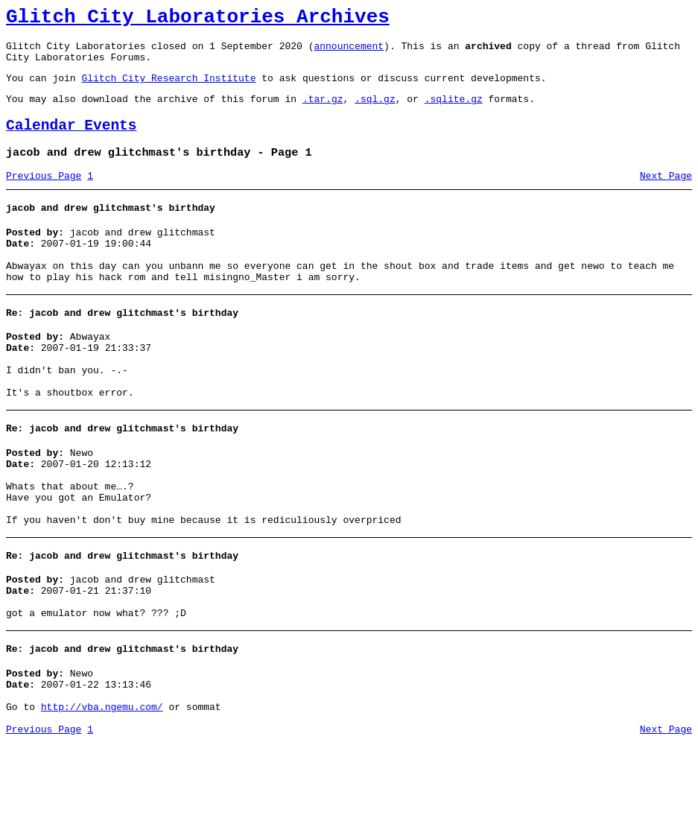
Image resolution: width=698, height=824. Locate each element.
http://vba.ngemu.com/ (102, 785)
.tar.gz (322, 111)
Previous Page (43, 196)
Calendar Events (71, 141)
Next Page (666, 196)
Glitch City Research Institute (168, 88)
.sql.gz (375, 111)
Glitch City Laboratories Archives (198, 19)
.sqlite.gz (454, 111)
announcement (349, 52)
